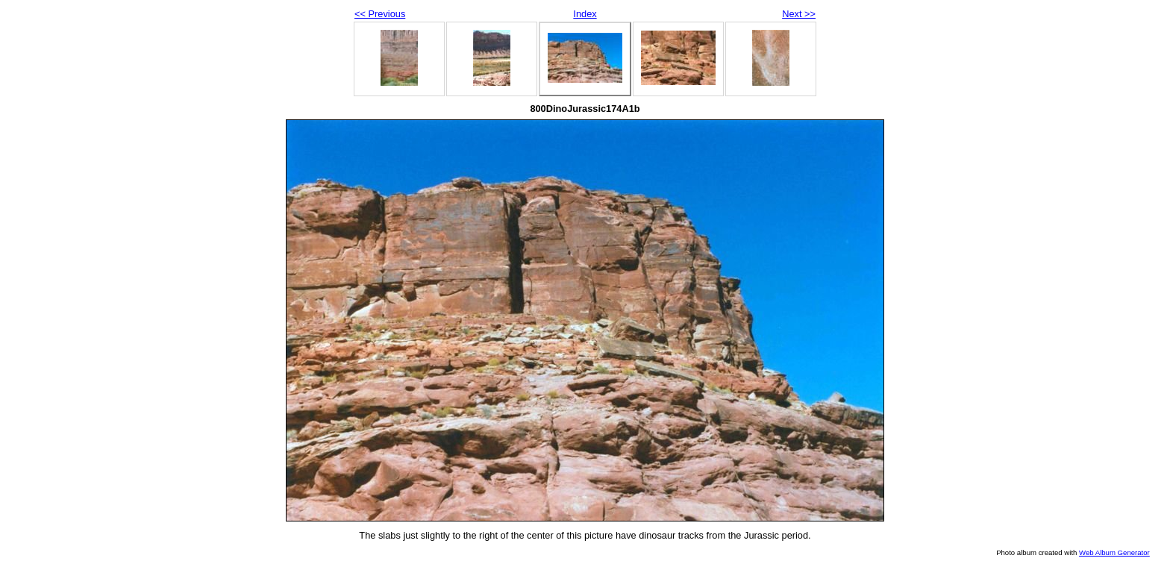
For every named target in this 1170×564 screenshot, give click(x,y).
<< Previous (379, 13)
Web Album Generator (1114, 552)
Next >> (799, 13)
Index (584, 13)
